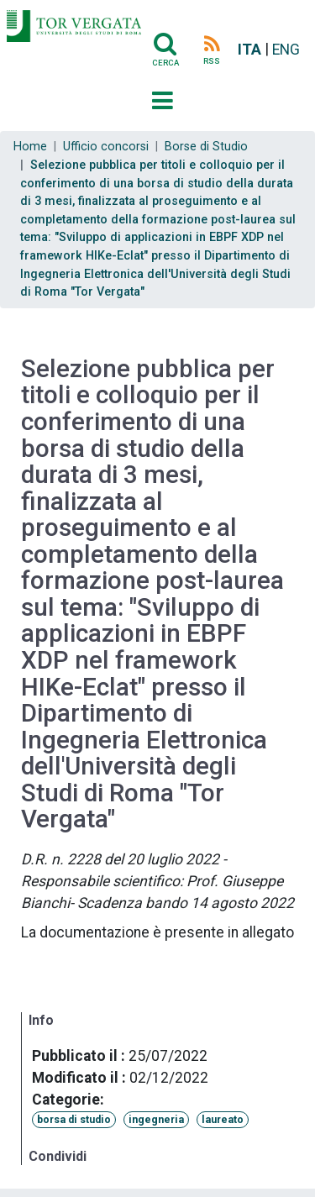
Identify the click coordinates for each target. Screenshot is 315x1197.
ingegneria (156, 1120)
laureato (223, 1120)
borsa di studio (74, 1120)
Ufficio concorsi (106, 146)
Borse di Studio (206, 146)
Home (30, 146)
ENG (286, 49)
